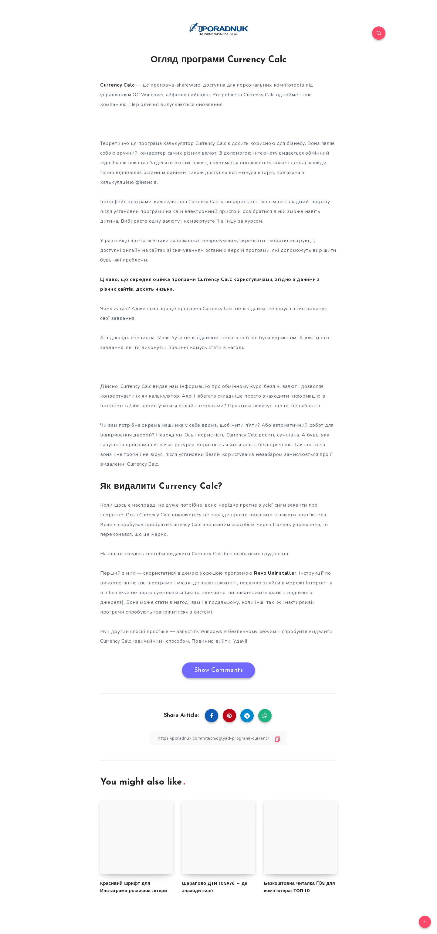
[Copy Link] (218, 738)
